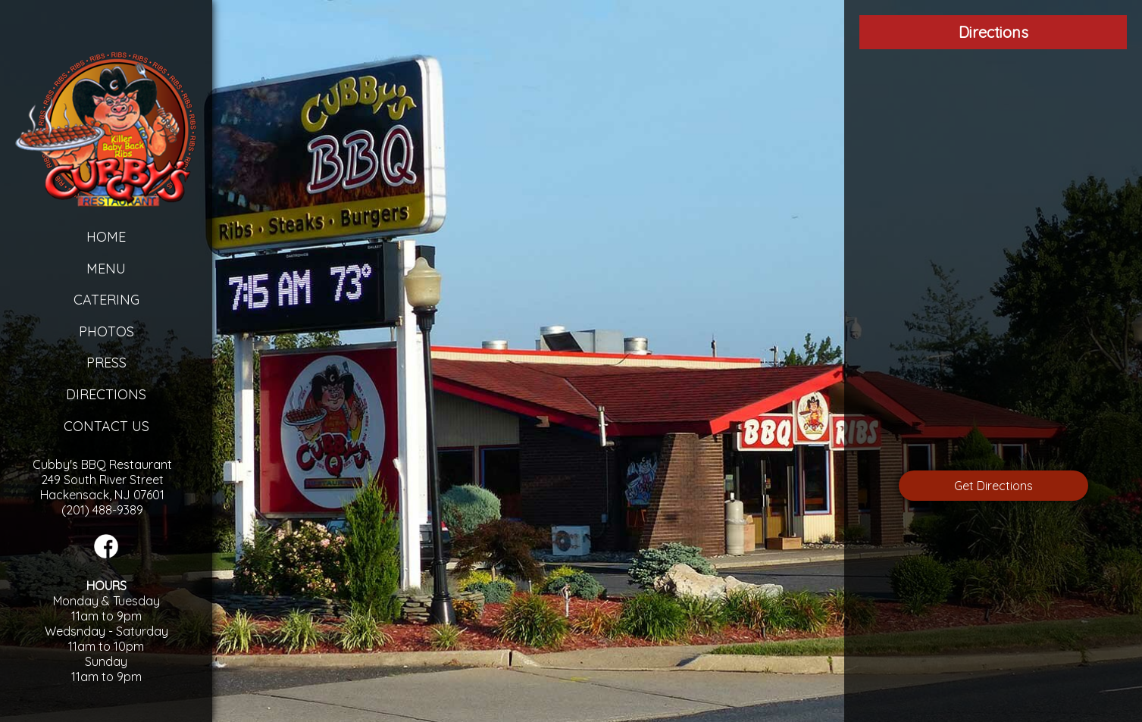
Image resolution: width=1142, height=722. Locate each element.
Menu (106, 268)
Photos (106, 331)
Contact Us (106, 426)
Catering (106, 299)
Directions (106, 394)
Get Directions (993, 485)
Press (106, 362)
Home (106, 236)
